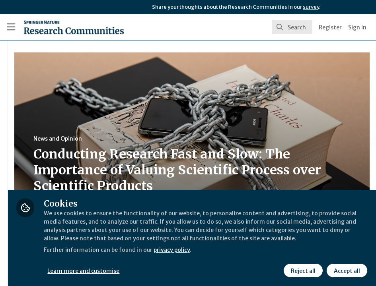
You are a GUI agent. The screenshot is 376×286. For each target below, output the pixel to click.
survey (311, 7)
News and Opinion (151, 138)
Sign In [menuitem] (357, 27)
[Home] (73, 27)
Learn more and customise (178, 269)
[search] (292, 27)
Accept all (346, 269)
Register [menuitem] (330, 27)
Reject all (302, 269)
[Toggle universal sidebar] (11, 27)
